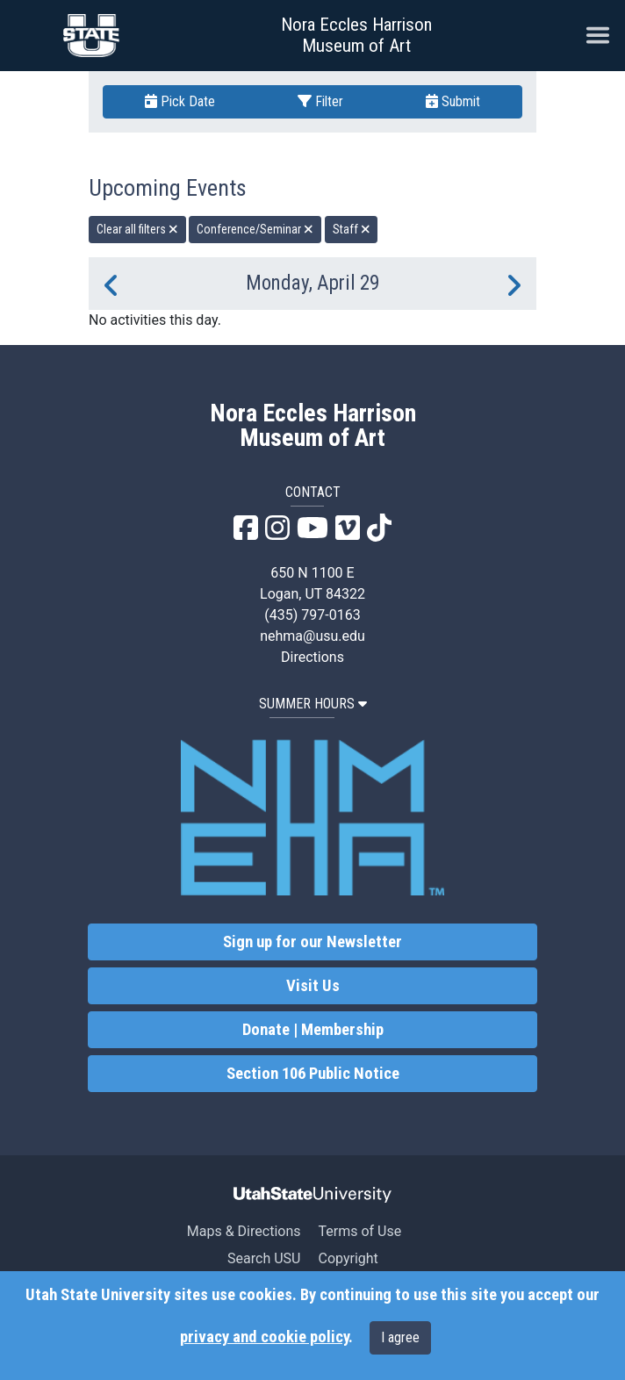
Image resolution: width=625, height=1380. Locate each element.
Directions (312, 657)
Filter (320, 101)
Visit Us (313, 985)
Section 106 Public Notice (312, 1073)
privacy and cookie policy (264, 1337)
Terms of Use (359, 1231)
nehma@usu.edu (312, 636)
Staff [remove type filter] (351, 229)
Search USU (263, 1258)
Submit (453, 101)
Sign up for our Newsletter (312, 942)
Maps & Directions (244, 1231)
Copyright (347, 1258)
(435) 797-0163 (312, 615)
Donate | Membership (313, 1029)
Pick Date (180, 101)
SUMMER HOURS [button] (313, 703)
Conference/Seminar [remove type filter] (255, 229)
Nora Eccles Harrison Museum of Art (356, 35)
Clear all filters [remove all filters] (137, 229)
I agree (400, 1337)
